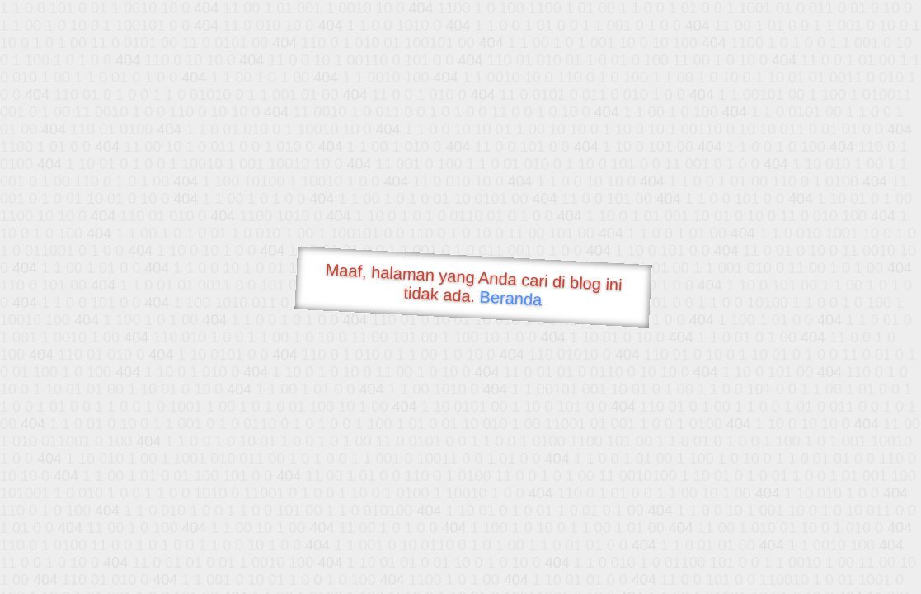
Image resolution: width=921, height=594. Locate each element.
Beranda (511, 298)
